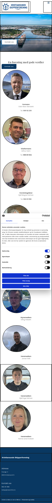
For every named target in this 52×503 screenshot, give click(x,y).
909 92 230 (27, 111)
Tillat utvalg (26, 281)
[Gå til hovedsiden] (15, 11)
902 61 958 (27, 199)
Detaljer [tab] (26, 221)
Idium (9, 499)
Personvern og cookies (28, 499)
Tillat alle (26, 275)
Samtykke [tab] (9, 221)
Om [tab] (43, 221)
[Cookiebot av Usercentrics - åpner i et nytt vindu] (42, 216)
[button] (9, 42)
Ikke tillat (26, 286)
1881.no (18, 499)
